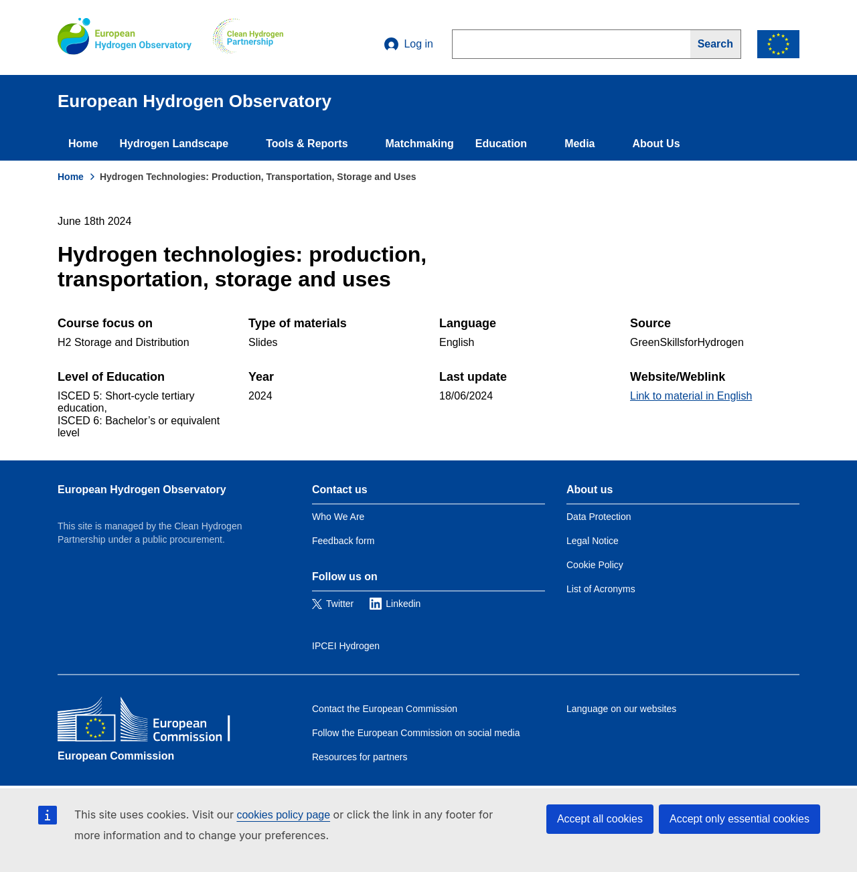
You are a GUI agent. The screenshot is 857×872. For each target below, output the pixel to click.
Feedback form (343, 540)
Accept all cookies (600, 818)
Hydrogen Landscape (173, 143)
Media (579, 143)
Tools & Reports (306, 143)
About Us (656, 143)
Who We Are (338, 516)
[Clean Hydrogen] (248, 37)
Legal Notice (592, 540)
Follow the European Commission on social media (416, 732)
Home (83, 143)
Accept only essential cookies (739, 818)
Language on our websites (621, 708)
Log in (408, 44)
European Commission (116, 756)
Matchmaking (420, 143)
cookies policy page (283, 814)
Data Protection (598, 516)
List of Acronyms (600, 589)
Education (501, 143)
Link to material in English (691, 396)
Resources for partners (359, 757)
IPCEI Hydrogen (346, 645)
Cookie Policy (594, 564)
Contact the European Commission (384, 708)
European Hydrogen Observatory (142, 489)
